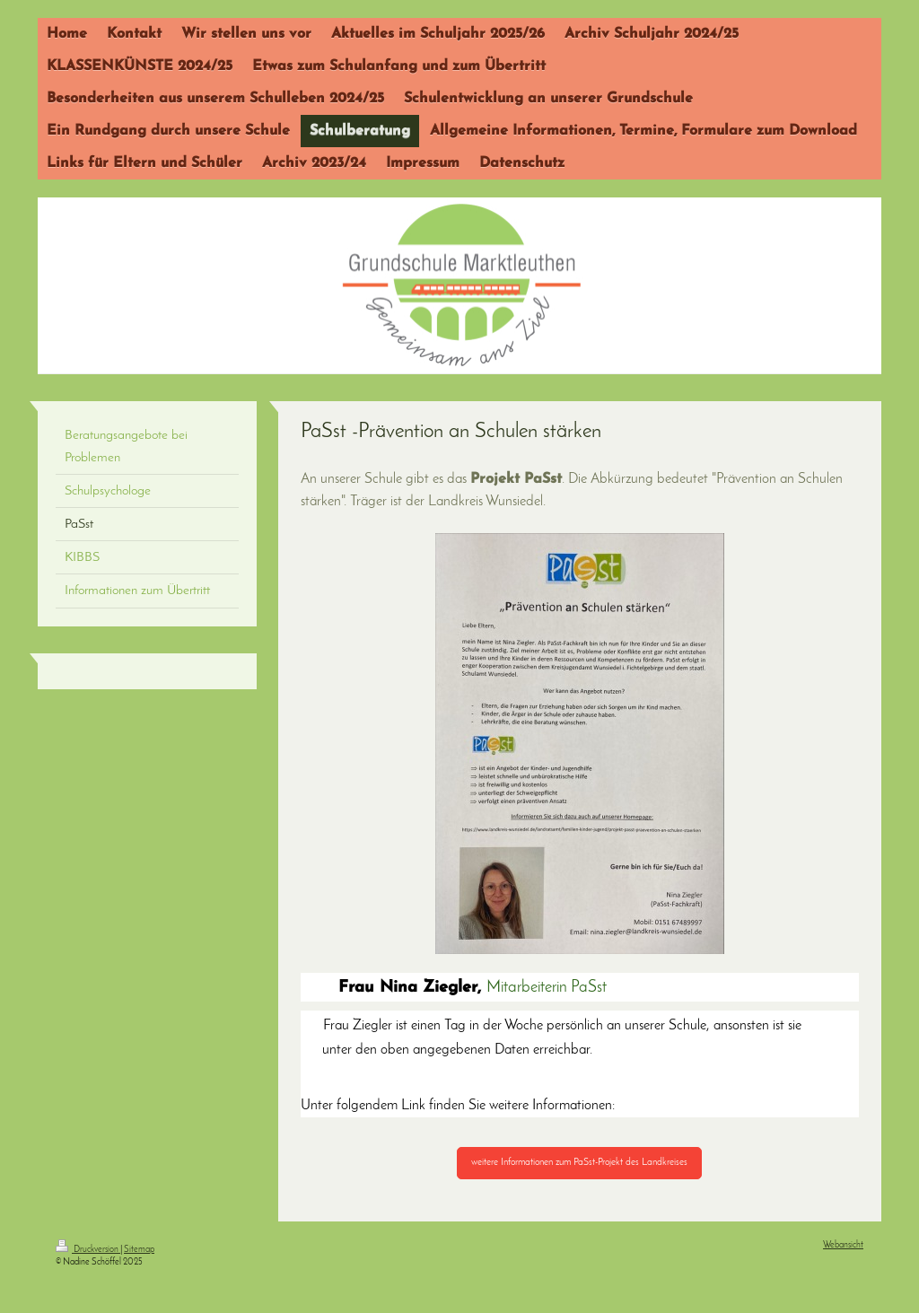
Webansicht (843, 1245)
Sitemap (139, 1250)
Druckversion (88, 1250)
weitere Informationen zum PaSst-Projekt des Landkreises (579, 1163)
